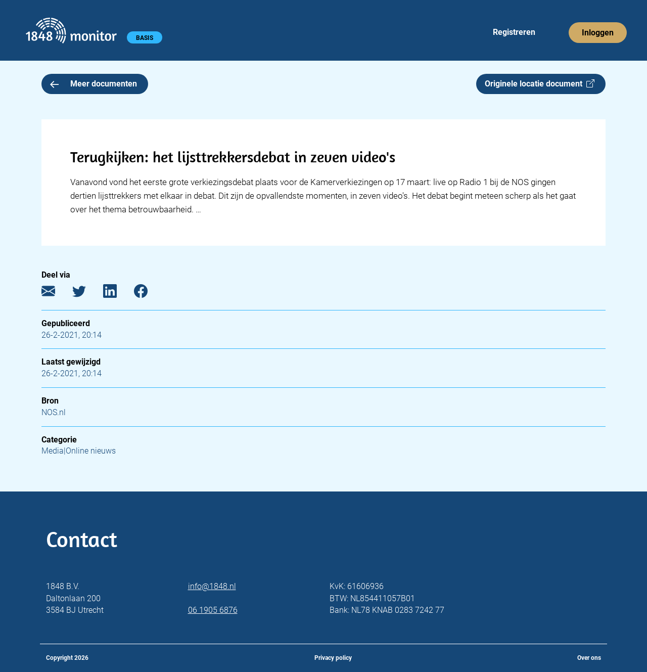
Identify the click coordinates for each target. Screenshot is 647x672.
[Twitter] (86, 293)
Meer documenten (93, 83)
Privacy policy (333, 657)
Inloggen (598, 32)
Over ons (589, 657)
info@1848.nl (212, 586)
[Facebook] (148, 293)
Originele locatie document (539, 83)
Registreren (514, 32)
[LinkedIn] (117, 293)
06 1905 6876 (213, 610)
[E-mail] (55, 293)
